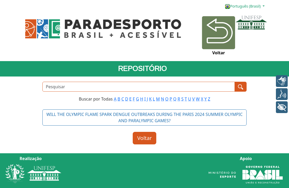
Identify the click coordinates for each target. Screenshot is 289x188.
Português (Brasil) (243, 6)
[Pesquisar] (138, 87)
